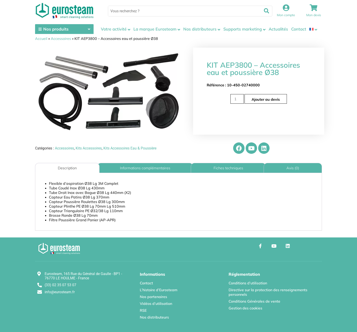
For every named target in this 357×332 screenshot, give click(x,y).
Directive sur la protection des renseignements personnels (268, 292)
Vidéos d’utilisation (156, 303)
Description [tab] (67, 168)
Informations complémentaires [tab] (145, 168)
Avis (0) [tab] (292, 168)
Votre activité (114, 29)
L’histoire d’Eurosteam (158, 290)
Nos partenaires (153, 296)
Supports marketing (242, 29)
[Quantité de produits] (237, 99)
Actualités (278, 29)
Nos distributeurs (200, 29)
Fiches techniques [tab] (228, 168)
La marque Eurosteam (154, 29)
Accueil (41, 38)
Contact (298, 29)
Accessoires (61, 38)
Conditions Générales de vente (254, 301)
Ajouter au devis (266, 99)
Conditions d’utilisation (248, 283)
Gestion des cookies (245, 308)
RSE (143, 310)
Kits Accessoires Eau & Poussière (129, 148)
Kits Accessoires (89, 148)
